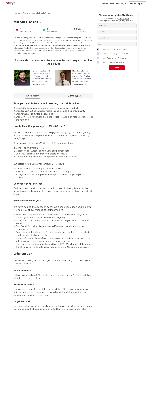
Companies (29, 13)
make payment (123, 19)
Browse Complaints (110, 4)
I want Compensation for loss (113, 62)
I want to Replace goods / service (115, 54)
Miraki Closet (44, 13)
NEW (61, 244)
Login (123, 4)
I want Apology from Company (114, 58)
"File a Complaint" (30, 148)
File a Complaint (137, 4)
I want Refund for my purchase (114, 49)
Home (17, 13)
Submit (116, 68)
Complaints (74, 95)
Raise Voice (32, 95)
